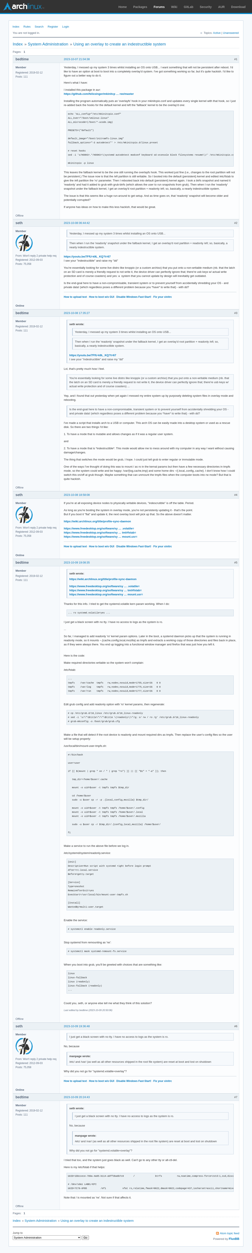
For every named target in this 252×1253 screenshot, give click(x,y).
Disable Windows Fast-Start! (133, 296)
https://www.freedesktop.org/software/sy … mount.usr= (100, 536)
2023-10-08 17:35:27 (77, 313)
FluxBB (234, 1239)
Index (15, 26)
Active (217, 32)
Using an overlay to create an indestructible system (119, 44)
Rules (27, 26)
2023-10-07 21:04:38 (77, 59)
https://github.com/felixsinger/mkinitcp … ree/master (99, 93)
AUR (221, 7)
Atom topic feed (229, 1233)
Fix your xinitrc (162, 296)
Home (122, 7)
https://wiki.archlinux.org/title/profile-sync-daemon (97, 521)
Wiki (174, 7)
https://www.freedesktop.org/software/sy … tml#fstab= (100, 532)
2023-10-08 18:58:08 (77, 494)
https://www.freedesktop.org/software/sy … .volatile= (99, 528)
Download (238, 7)
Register (53, 26)
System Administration (48, 44)
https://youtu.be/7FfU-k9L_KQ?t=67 (87, 256)
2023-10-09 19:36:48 (77, 1026)
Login (65, 26)
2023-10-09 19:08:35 (77, 562)
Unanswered (231, 32)
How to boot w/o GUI (101, 296)
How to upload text (75, 296)
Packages (140, 7)
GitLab (188, 7)
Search (39, 26)
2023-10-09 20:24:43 (77, 1097)
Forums (159, 7)
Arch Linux (23, 6)
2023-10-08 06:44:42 (77, 223)
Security (206, 7)
